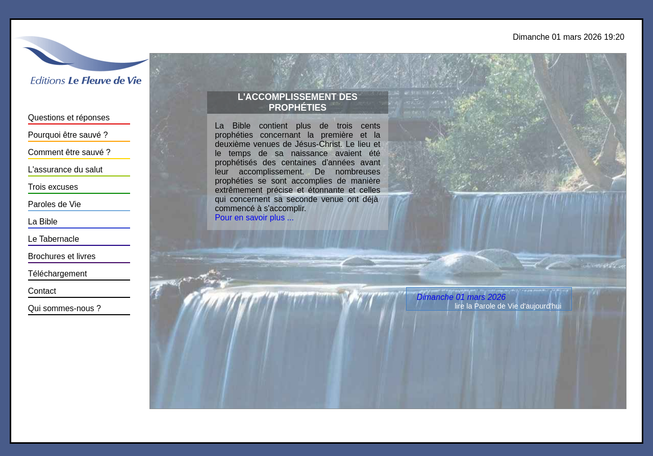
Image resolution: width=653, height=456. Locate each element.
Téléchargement (57, 273)
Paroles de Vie (54, 204)
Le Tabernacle (53, 239)
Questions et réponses (69, 117)
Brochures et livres (62, 256)
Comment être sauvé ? (69, 152)
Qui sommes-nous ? (64, 308)
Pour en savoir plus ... (254, 217)
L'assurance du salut (65, 169)
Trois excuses (53, 187)
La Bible (43, 221)
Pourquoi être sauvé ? (68, 135)
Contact (42, 291)
